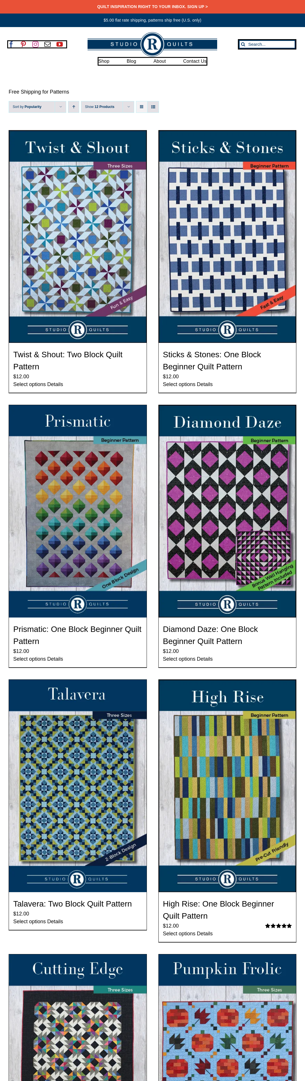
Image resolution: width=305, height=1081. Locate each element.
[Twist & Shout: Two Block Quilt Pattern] (78, 236)
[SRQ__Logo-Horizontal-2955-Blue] (152, 34)
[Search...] (267, 44)
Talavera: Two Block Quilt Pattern (72, 903)
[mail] (47, 44)
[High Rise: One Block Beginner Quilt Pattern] (227, 786)
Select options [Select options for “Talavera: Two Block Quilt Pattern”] (29, 921)
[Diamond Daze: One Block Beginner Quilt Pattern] (227, 511)
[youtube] (59, 44)
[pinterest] (23, 44)
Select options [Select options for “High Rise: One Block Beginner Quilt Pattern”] (179, 933)
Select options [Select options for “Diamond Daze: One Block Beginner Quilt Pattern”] (179, 659)
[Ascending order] (73, 107)
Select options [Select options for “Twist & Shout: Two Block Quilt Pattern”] (29, 384)
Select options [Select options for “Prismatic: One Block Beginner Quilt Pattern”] (29, 659)
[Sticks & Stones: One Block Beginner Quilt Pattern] (227, 236)
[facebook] (11, 44)
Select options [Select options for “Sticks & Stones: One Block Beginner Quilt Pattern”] (179, 384)
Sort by (27, 107)
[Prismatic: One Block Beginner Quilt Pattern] (78, 511)
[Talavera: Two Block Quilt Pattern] (78, 786)
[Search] (243, 44)
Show (99, 107)
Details (55, 384)
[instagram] (35, 44)
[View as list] (153, 107)
